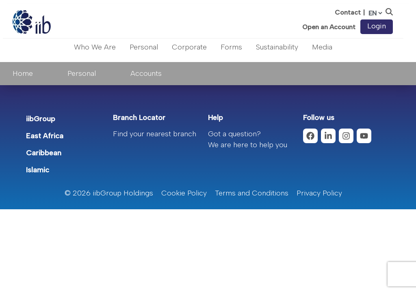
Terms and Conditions (251, 193)
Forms (231, 47)
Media (322, 47)
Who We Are (95, 47)
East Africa (44, 135)
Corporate (189, 47)
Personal (144, 47)
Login (376, 25)
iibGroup (40, 118)
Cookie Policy (184, 193)
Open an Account (328, 27)
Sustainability (277, 47)
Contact (348, 12)
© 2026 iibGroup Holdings (109, 193)
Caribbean (43, 152)
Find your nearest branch (154, 133)
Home (23, 73)
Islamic (37, 169)
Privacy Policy (319, 193)
